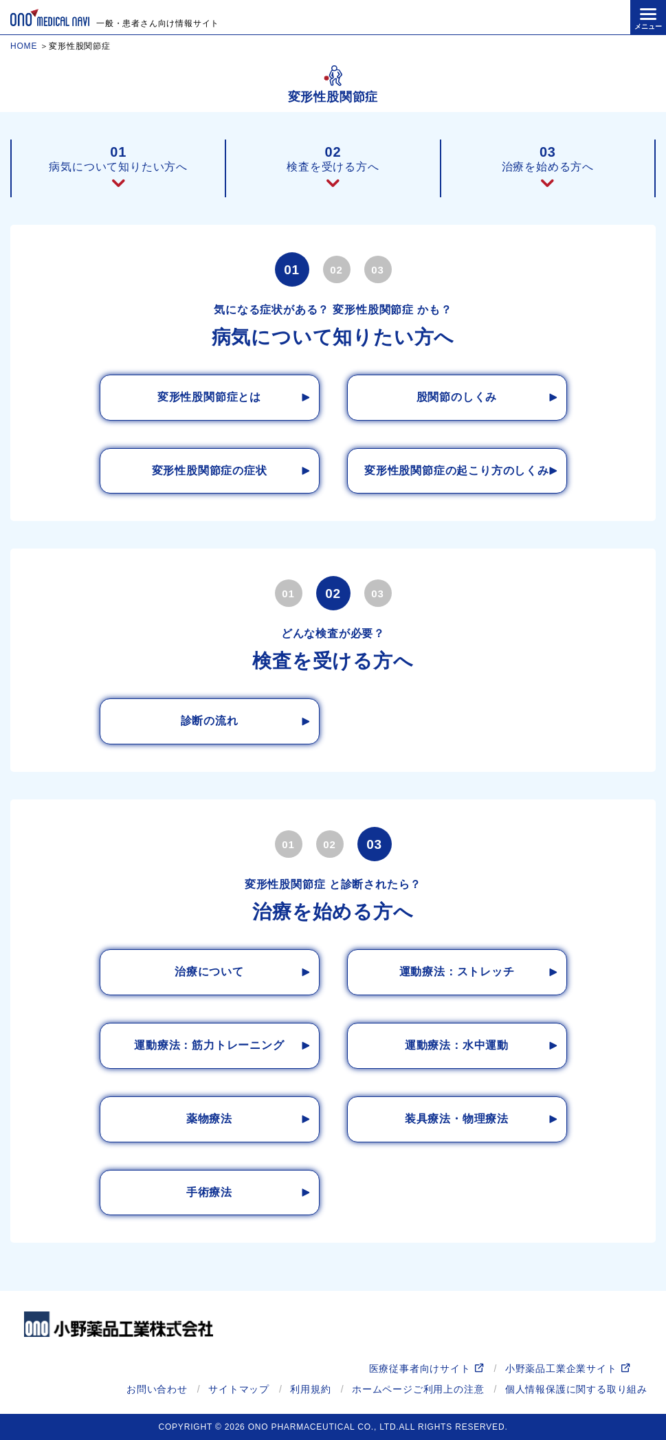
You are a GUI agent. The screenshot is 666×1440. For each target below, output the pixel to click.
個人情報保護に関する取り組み (576, 1389)
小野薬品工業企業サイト (561, 1368)
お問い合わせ (157, 1389)
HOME (23, 46)
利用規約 (310, 1389)
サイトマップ (238, 1389)
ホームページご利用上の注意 (418, 1389)
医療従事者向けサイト (420, 1368)
